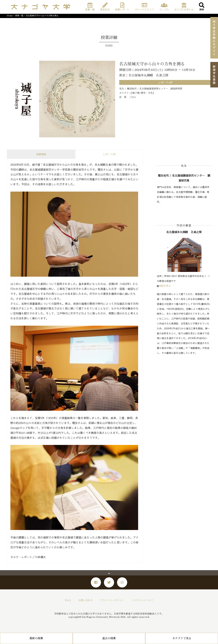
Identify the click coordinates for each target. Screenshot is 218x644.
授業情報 (41, 154)
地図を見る (165, 285)
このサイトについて (142, 600)
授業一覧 (19, 16)
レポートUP (109, 154)
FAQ (68, 600)
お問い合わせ (85, 600)
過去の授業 (109, 638)
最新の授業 (36, 638)
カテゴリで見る (181, 638)
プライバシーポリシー (112, 600)
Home (10, 16)
